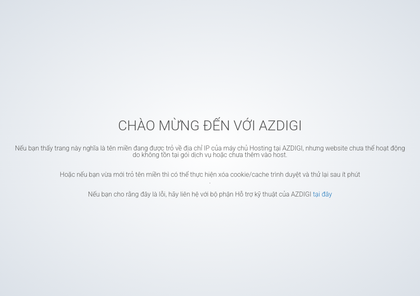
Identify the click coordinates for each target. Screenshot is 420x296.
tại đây (322, 194)
